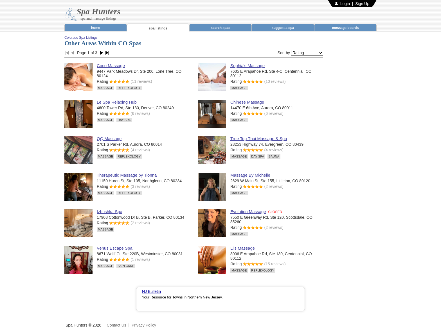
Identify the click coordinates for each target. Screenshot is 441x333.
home (95, 28)
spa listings (158, 28)
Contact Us (116, 325)
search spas (220, 28)
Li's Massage (242, 248)
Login (345, 3)
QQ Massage (109, 138)
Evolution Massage (248, 211)
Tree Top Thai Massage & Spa (258, 138)
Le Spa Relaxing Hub (117, 102)
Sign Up (362, 3)
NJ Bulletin (151, 291)
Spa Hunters (98, 11)
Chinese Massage (247, 102)
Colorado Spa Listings (80, 38)
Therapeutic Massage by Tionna (127, 175)
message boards (345, 28)
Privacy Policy (144, 325)
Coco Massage (111, 65)
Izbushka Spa (109, 211)
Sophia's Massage (247, 65)
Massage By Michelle (250, 175)
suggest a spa (283, 28)
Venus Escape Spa (114, 248)
